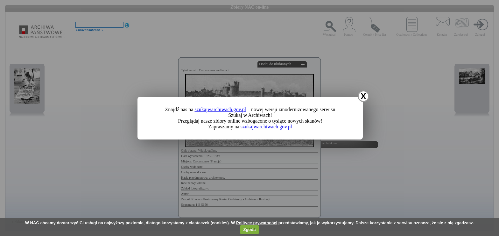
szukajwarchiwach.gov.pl (220, 109)
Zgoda (249, 229)
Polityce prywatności (256, 222)
